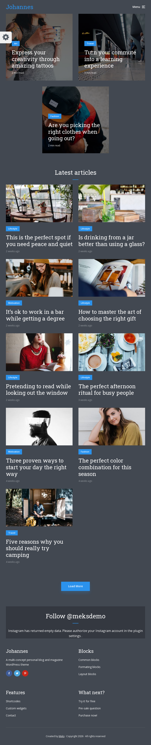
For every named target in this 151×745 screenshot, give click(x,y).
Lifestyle (12, 228)
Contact (11, 715)
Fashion (55, 116)
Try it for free (86, 701)
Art (15, 43)
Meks (61, 736)
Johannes (19, 7)
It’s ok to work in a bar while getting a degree (35, 315)
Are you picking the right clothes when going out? (74, 132)
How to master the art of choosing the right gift (109, 315)
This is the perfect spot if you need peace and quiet (39, 240)
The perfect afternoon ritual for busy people (107, 389)
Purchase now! (87, 715)
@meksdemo (86, 616)
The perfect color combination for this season (104, 467)
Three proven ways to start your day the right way (36, 467)
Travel (90, 43)
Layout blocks (87, 674)
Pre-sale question (89, 708)
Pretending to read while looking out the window (38, 389)
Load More (75, 586)
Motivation (14, 302)
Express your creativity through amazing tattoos (36, 59)
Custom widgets (16, 708)
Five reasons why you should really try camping (34, 548)
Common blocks (88, 660)
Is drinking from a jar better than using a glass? (111, 240)
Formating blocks (89, 667)
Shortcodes (13, 701)
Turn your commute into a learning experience (110, 59)
